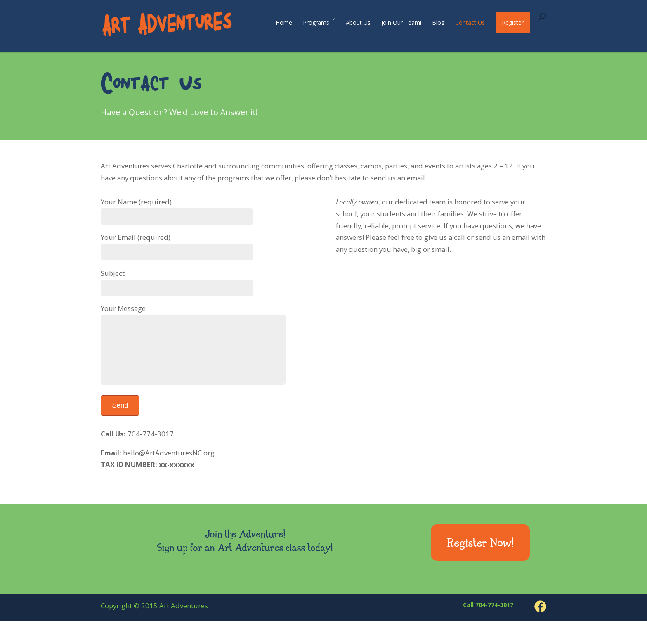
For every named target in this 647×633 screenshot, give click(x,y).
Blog (438, 22)
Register (513, 22)
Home (284, 22)
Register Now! (480, 557)
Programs (316, 22)
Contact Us (470, 22)
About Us (358, 22)
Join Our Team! (401, 22)
